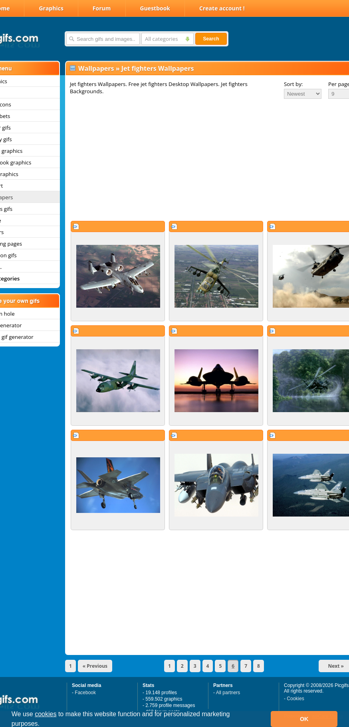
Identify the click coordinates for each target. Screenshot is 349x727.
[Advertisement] (199, 160)
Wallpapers (96, 68)
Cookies (295, 698)
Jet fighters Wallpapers (157, 68)
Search (211, 39)
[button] (43, 724)
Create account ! (222, 8)
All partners (228, 692)
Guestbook (155, 8)
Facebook (85, 692)
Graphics (51, 8)
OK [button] (304, 719)
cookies (45, 714)
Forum (102, 8)
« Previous (95, 666)
